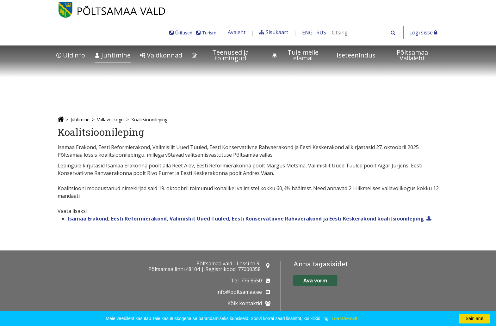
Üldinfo (70, 55)
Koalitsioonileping (149, 120)
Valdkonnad (161, 55)
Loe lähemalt (344, 318)
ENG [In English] (307, 32)
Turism (209, 33)
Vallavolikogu (110, 120)
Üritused (183, 33)
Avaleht (236, 32)
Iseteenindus (356, 55)
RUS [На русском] (321, 32)
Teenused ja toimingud (220, 55)
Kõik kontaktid (244, 303)
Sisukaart (277, 32)
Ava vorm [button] (315, 280)
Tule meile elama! (295, 55)
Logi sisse (423, 32)
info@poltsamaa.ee (239, 291)
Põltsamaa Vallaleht (412, 55)
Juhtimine (113, 55)
